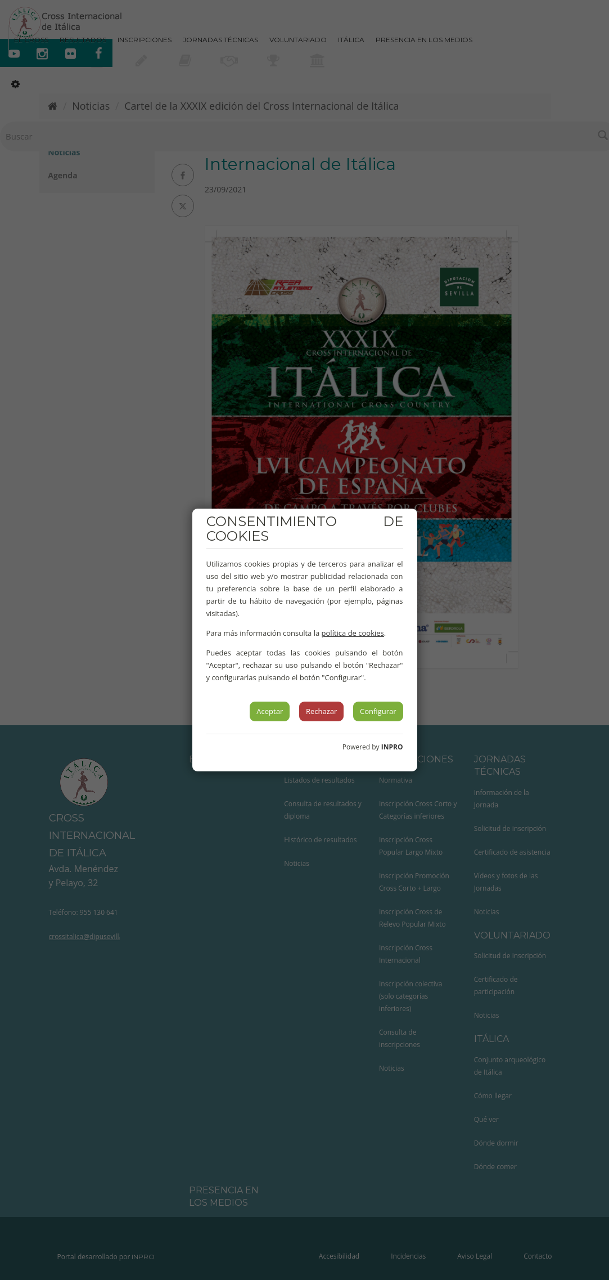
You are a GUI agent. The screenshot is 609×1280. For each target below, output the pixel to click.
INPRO (392, 747)
